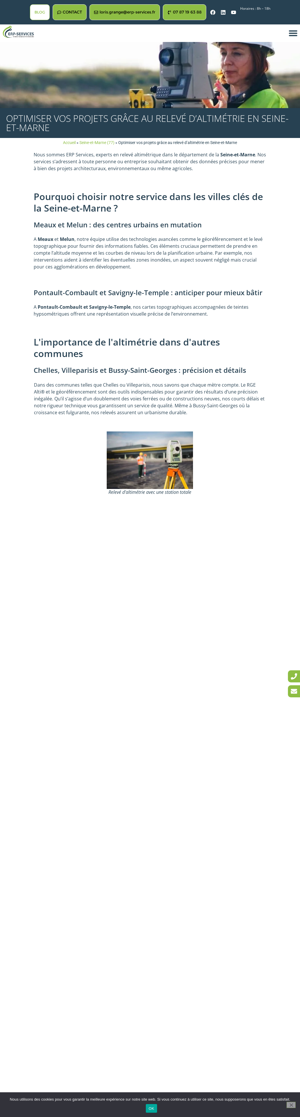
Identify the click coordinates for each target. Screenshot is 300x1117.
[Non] (291, 1105)
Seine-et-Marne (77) (96, 142)
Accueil (69, 142)
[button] (293, 33)
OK (151, 1108)
